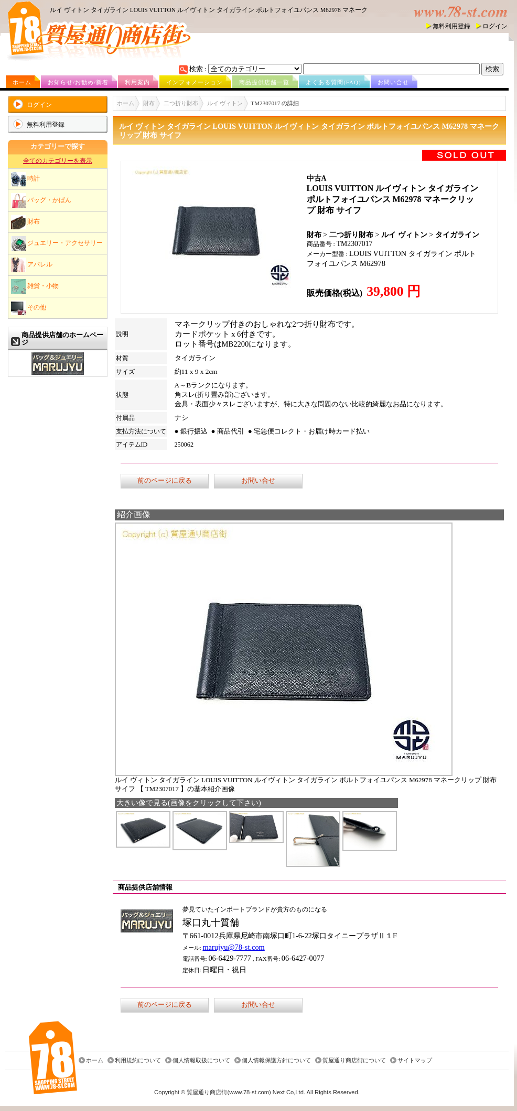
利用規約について (138, 1060)
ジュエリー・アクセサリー (57, 243)
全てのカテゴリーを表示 (57, 160)
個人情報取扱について (201, 1060)
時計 (25, 179)
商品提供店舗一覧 (264, 82)
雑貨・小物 (35, 286)
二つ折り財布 (181, 103)
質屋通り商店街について (354, 1060)
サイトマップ (414, 1060)
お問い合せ (393, 82)
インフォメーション (194, 82)
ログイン (495, 26)
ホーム (22, 82)
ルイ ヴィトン (225, 103)
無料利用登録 (451, 26)
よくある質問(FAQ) (333, 82)
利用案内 (137, 82)
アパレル (31, 265)
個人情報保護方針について (276, 1060)
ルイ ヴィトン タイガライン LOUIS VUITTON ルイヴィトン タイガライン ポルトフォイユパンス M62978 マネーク (209, 10)
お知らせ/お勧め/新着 (78, 82)
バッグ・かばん (41, 200)
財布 (25, 222)
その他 (28, 308)
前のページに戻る (164, 480)
